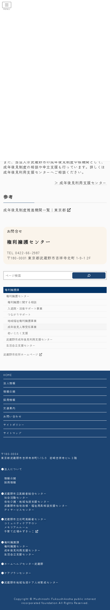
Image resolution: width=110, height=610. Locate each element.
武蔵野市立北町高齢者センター (25, 519)
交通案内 (9, 408)
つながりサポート (19, 315)
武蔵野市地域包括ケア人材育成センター (31, 582)
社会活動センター (16, 497)
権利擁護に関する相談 (22, 302)
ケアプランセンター (17, 573)
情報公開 (9, 391)
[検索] (89, 275)
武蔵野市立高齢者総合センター (25, 493)
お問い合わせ (12, 416)
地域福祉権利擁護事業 (22, 321)
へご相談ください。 (68, 172)
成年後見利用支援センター (26, 172)
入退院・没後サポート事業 (25, 308)
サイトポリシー (14, 424)
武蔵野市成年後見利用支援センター (29, 339)
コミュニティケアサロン (20, 523)
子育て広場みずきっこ (21, 531)
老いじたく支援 (18, 333)
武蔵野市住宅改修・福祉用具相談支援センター (36, 505)
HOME (7, 375)
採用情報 (9, 400)
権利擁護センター (17, 296)
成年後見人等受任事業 (22, 327)
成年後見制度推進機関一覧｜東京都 (37, 209)
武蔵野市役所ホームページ (22, 354)
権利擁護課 (12, 290)
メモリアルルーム (16, 527)
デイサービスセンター (19, 510)
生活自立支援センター (20, 345)
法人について (13, 469)
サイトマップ (12, 433)
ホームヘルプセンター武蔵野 (24, 564)
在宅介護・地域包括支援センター (27, 501)
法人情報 (9, 383)
